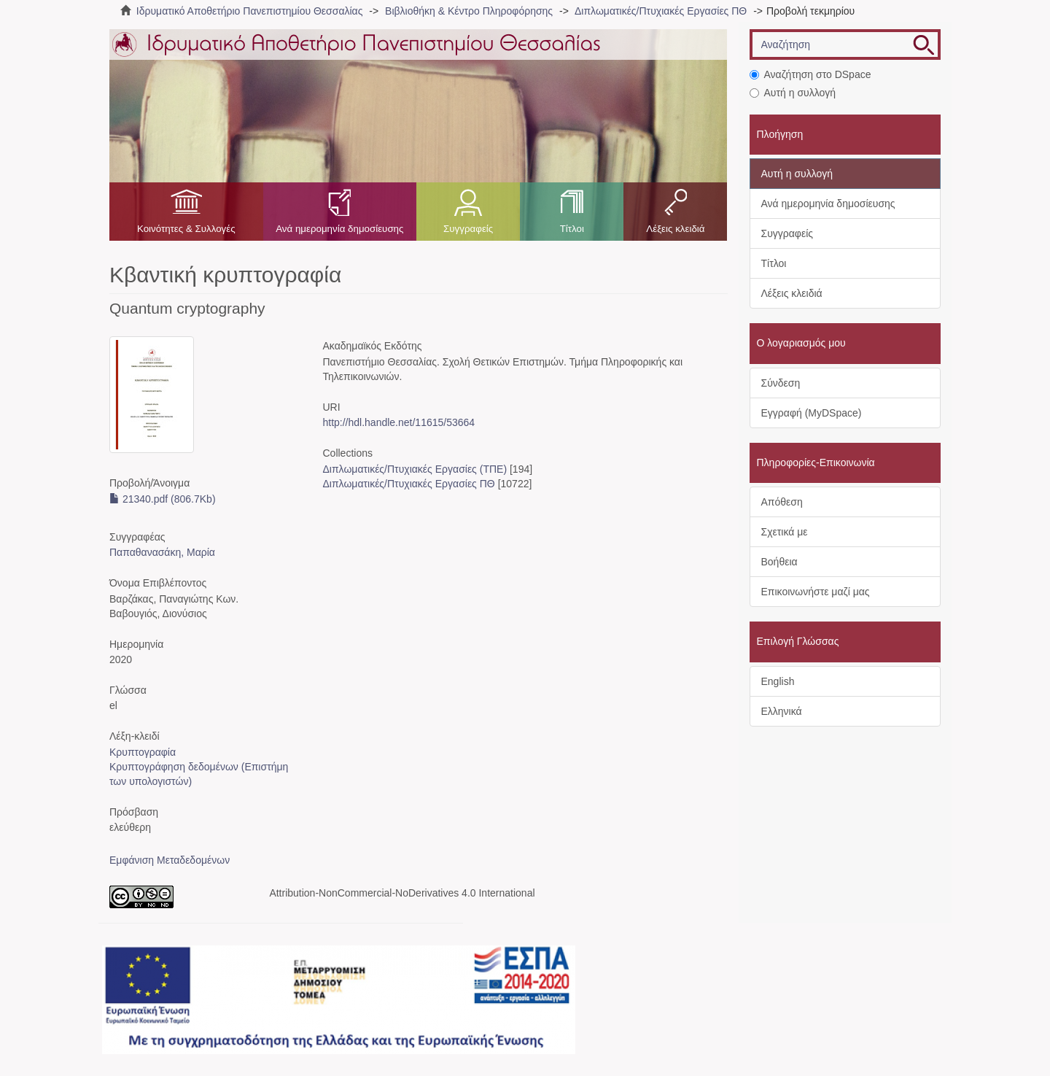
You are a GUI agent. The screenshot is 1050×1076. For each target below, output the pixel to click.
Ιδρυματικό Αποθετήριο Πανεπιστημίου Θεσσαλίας (249, 11)
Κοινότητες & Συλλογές (186, 228)
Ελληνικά (781, 711)
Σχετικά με (784, 532)
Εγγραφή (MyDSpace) (811, 413)
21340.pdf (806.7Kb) (162, 499)
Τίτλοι (572, 228)
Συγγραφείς (468, 228)
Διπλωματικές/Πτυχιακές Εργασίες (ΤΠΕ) (414, 469)
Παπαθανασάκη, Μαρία (162, 552)
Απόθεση (782, 502)
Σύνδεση (781, 383)
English (778, 681)
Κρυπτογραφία (142, 752)
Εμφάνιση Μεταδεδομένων (169, 860)
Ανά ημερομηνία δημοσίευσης (339, 228)
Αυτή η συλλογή (793, 92)
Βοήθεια (779, 562)
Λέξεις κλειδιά (675, 228)
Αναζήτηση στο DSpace (810, 74)
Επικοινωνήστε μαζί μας (815, 591)
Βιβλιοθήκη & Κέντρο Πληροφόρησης (469, 11)
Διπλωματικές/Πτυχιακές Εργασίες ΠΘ (661, 11)
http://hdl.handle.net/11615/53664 (398, 422)
